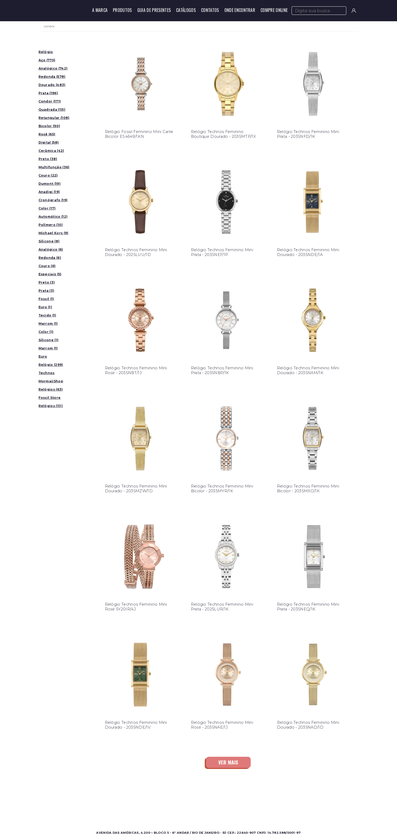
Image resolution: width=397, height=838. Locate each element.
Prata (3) (46, 291)
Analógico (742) (53, 68)
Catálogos (186, 10)
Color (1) (46, 332)
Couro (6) (47, 266)
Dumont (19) (50, 184)
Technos (47, 373)
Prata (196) (48, 93)
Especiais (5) (50, 274)
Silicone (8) (49, 241)
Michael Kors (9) (54, 233)
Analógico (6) (51, 249)
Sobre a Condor (177, 799)
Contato (246, 799)
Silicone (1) (49, 340)
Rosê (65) (47, 134)
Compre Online (274, 10)
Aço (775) (47, 60)
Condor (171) (50, 101)
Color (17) (47, 208)
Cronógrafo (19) (53, 200)
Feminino (92, 805)
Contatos (210, 10)
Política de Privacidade (260, 812)
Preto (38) (48, 159)
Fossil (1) (46, 299)
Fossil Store (50, 398)
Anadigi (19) (49, 192)
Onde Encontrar (239, 10)
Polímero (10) (51, 225)
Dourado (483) (52, 85)
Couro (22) (48, 175)
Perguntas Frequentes (259, 805)
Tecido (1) (47, 315)
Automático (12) (53, 217)
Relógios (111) (51, 406)
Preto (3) (47, 282)
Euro (43, 356)
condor (49, 26)
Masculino (93, 799)
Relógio (46, 52)
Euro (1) (45, 307)
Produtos (122, 10)
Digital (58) (49, 142)
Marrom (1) (48, 324)
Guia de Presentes (154, 10)
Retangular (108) (54, 118)
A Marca (100, 10)
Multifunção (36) (54, 167)
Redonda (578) (52, 77)
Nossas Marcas (176, 812)
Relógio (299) (51, 365)
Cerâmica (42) (51, 151)
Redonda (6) (50, 258)
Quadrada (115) (52, 110)
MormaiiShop (51, 381)
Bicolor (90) (49, 126)
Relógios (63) (51, 389)
